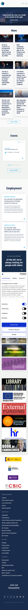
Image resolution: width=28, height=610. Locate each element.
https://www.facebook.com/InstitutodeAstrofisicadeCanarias (7, 596)
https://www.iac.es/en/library (14, 384)
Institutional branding (7, 565)
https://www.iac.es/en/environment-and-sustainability (14, 350)
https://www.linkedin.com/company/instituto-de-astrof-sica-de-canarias (14, 596)
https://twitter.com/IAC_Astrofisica (4, 596)
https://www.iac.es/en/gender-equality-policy (14, 364)
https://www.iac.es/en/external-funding (14, 409)
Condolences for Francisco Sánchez (12, 575)
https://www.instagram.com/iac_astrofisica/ (10, 596)
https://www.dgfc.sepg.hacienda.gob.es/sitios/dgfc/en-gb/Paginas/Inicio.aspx (14, 397)
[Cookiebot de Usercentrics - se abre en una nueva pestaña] (20, 274)
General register (6, 508)
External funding (6, 530)
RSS (3, 568)
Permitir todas (14, 324)
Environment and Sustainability (10, 525)
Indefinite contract (9, 196)
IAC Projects (5, 528)
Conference (7, 148)
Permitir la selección (14, 329)
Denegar (14, 334)
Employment (5, 560)
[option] (14, 150)
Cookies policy (6, 550)
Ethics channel (6, 573)
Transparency (5, 517)
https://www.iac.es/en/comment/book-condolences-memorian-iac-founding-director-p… (14, 445)
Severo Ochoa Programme (9, 533)
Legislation (5, 515)
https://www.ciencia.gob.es (13, 459)
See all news (14, 121)
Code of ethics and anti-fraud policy (12, 520)
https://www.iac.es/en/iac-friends (14, 421)
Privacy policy (5, 545)
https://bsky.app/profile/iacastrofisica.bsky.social (20, 596)
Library (4, 505)
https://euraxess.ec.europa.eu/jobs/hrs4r (14, 433)
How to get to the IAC (7, 500)
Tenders (4, 562)
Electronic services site (8, 570)
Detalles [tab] (15, 278)
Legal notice (5, 548)
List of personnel (6, 503)
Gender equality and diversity (10, 523)
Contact (4, 498)
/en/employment (21, 270)
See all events (14, 170)
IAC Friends (5, 535)
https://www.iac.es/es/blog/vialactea (23, 596)
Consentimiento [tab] (6, 278)
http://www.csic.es (13, 486)
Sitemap (4, 542)
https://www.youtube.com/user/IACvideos (17, 596)
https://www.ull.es (13, 478)
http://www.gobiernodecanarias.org (13, 468)
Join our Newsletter (14, 586)
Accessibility (5, 553)
